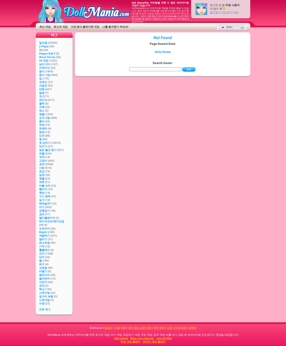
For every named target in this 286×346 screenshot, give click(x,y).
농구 (41, 200)
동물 (41, 114)
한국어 (226, 27)
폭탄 (41, 192)
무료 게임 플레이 (130, 341)
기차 (41, 246)
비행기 (43, 271)
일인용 (43, 42)
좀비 (41, 121)
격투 (41, 182)
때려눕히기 (46, 203)
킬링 (41, 92)
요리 (41, 253)
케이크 (43, 100)
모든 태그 (44, 309)
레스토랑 (44, 242)
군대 (41, 285)
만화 (41, 89)
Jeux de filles (164, 338)
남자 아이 (44, 64)
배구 (41, 264)
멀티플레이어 (47, 217)
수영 (41, 303)
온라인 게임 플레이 (154, 341)
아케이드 (44, 67)
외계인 (43, 82)
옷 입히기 (44, 142)
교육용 (43, 267)
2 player (44, 46)
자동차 (43, 85)
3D (40, 50)
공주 (41, 164)
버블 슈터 (44, 185)
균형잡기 (44, 210)
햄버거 (43, 189)
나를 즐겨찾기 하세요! (115, 26)
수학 (41, 107)
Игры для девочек (142, 338)
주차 (41, 157)
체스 (41, 110)
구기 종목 (44, 196)
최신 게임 (44, 26)
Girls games (121, 338)
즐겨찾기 (215, 12)
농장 (41, 175)
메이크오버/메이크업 (51, 221)
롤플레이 (44, 250)
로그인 (227, 12)
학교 (41, 289)
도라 (41, 135)
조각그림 (44, 117)
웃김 (41, 171)
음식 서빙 (44, 75)
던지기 (43, 146)
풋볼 (41, 178)
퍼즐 (41, 153)
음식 (41, 71)
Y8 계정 (43, 60)
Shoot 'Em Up (47, 57)
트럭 (41, 125)
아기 (41, 207)
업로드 (108, 327)
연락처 (192, 327)
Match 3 (44, 232)
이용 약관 (120, 327)
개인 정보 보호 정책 (139, 327)
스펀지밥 (44, 300)
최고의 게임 (60, 26)
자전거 (43, 282)
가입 (235, 12)
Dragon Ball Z (47, 53)
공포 (41, 214)
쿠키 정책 (159, 327)
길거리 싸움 (46, 296)
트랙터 (43, 128)
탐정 (41, 132)
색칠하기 (44, 235)
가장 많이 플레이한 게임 (84, 26)
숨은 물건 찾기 (48, 150)
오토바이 (44, 228)
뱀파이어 (44, 275)
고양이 (43, 160)
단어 (41, 257)
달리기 (43, 239)
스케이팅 (44, 292)
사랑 (41, 167)
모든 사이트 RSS (176, 327)
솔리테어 (44, 278)
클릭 (41, 103)
